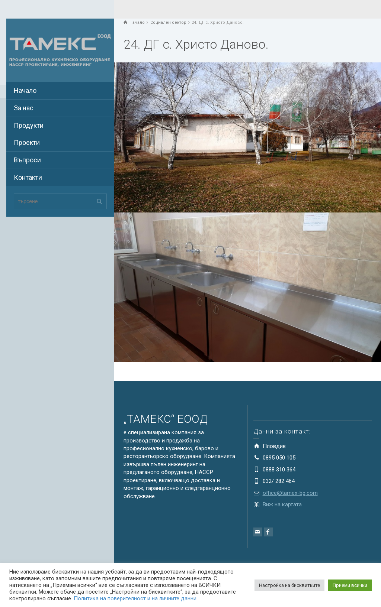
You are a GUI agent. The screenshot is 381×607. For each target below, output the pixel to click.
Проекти (27, 142)
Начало (25, 90)
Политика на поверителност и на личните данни (135, 598)
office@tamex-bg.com (290, 493)
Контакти (28, 177)
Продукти (29, 125)
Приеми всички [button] (350, 585)
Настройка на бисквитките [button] (289, 585)
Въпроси (27, 160)
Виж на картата (282, 504)
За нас (23, 108)
